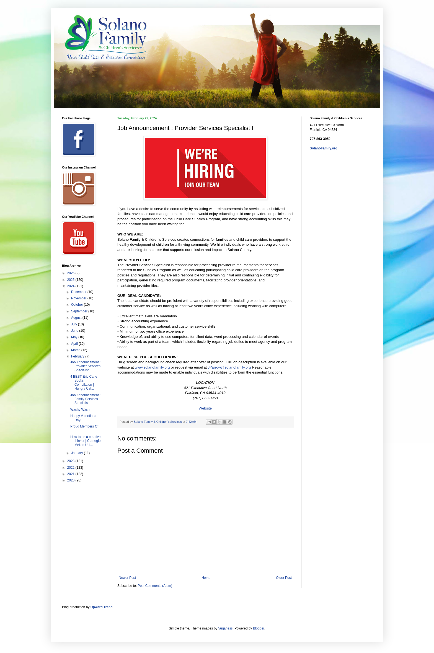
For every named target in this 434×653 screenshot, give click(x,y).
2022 (71, 468)
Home (206, 578)
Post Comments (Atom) (155, 586)
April (75, 344)
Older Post (284, 578)
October (77, 305)
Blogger (258, 628)
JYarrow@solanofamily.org (229, 367)
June (75, 331)
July (74, 324)
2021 (71, 474)
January (77, 453)
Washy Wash (80, 409)
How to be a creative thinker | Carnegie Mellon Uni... (85, 441)
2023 (71, 461)
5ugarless (225, 628)
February (78, 356)
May (74, 337)
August (76, 318)
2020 (71, 480)
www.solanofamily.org (152, 367)
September (79, 311)
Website (205, 408)
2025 (71, 280)
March (76, 350)
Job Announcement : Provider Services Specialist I (85, 366)
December (79, 292)
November (79, 298)
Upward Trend (102, 607)
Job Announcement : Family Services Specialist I (85, 399)
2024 (71, 286)
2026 (71, 273)
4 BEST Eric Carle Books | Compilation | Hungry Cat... (83, 382)
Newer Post (127, 578)
